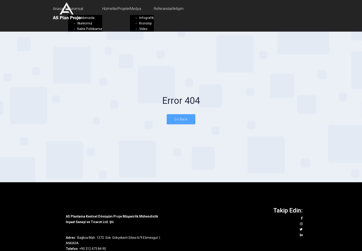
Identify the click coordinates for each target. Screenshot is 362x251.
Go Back (181, 119)
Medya (135, 8)
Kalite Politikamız (89, 29)
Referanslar (163, 8)
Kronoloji (145, 23)
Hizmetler (110, 8)
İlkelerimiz (84, 23)
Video (143, 29)
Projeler (124, 8)
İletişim (178, 8)
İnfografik (146, 18)
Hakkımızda (85, 18)
